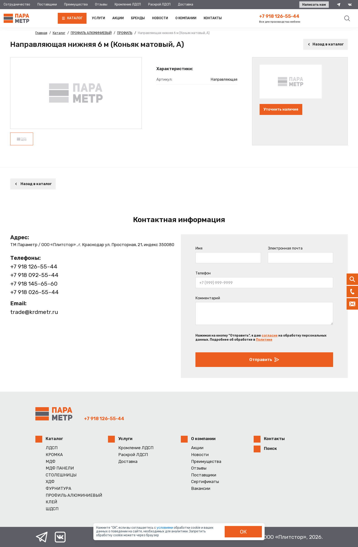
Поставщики (47, 4)
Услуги (98, 18)
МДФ (50, 461)
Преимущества (76, 4)
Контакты (213, 18)
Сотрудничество (17, 4)
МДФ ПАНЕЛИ (60, 468)
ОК (243, 531)
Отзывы (101, 4)
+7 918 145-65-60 (34, 283)
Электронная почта (285, 248)
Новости (160, 18)
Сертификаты (205, 481)
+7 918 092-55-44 (34, 275)
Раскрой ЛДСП (159, 4)
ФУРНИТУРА (58, 488)
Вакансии (200, 488)
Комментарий (207, 298)
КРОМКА (54, 454)
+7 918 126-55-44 (279, 16)
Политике (264, 340)
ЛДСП (52, 448)
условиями (165, 528)
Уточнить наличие (280, 109)
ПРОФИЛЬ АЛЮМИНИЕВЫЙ (74, 495)
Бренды (138, 18)
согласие (270, 335)
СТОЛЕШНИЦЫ (61, 475)
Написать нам (314, 5)
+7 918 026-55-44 (34, 292)
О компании (185, 18)
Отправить (264, 359)
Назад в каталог (325, 44)
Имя (199, 248)
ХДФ (50, 481)
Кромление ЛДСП (128, 4)
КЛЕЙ (51, 502)
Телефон (203, 273)
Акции (118, 18)
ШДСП (52, 509)
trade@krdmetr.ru (34, 312)
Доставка (185, 4)
